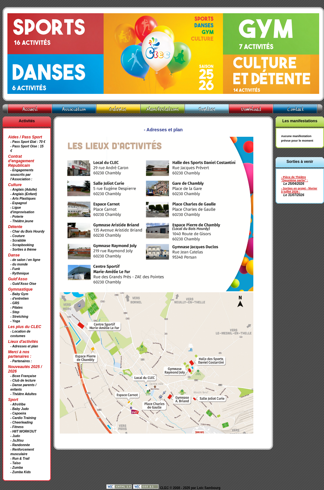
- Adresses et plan (24, 346)
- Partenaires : (21, 361)
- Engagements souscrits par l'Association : (22, 174)
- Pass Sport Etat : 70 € (27, 142)
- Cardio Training (23, 418)
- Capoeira (18, 413)
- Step (14, 312)
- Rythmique (19, 273)
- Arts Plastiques (23, 198)
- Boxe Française (23, 376)
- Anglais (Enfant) (23, 194)
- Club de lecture (22, 380)
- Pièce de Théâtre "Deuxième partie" (293, 178)
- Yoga (15, 321)
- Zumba (16, 467)
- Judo (15, 436)
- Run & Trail (19, 458)
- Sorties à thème (23, 249)
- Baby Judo (19, 409)
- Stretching (19, 316)
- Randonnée (20, 445)
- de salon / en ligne (25, 260)
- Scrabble (18, 240)
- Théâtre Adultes (23, 394)
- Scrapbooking (22, 245)
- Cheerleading (21, 422)
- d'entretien (19, 298)
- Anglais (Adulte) (23, 189)
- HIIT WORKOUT (23, 431)
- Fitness (17, 427)
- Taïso (15, 463)
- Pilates (16, 307)
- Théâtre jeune (21, 221)
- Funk (15, 269)
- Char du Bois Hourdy (27, 231)
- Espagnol (18, 203)
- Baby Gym (19, 294)
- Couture (17, 236)
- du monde (19, 264)
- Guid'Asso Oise (23, 283)
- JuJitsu (17, 440)
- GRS (14, 303)
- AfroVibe (17, 404)
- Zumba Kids (20, 472)
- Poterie (16, 216)
